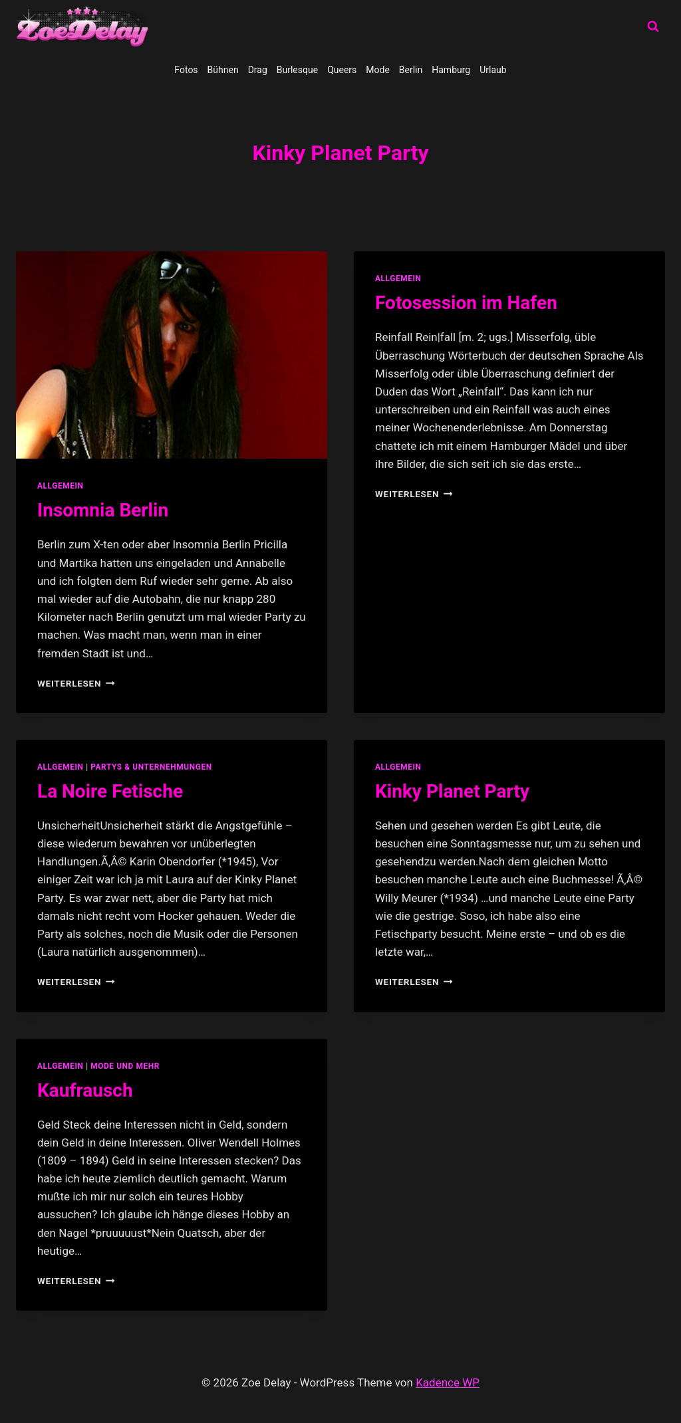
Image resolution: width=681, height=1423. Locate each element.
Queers (341, 69)
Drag (257, 69)
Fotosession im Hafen (466, 303)
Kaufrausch (85, 1090)
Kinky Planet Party (452, 791)
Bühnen (223, 69)
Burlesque (297, 69)
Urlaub (492, 69)
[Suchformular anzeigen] (653, 27)
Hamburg (451, 69)
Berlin (410, 69)
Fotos (186, 69)
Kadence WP (447, 1382)
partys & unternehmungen (150, 767)
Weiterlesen (76, 683)
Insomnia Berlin (102, 510)
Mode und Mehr (125, 1066)
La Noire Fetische (110, 791)
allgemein (60, 486)
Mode (378, 69)
